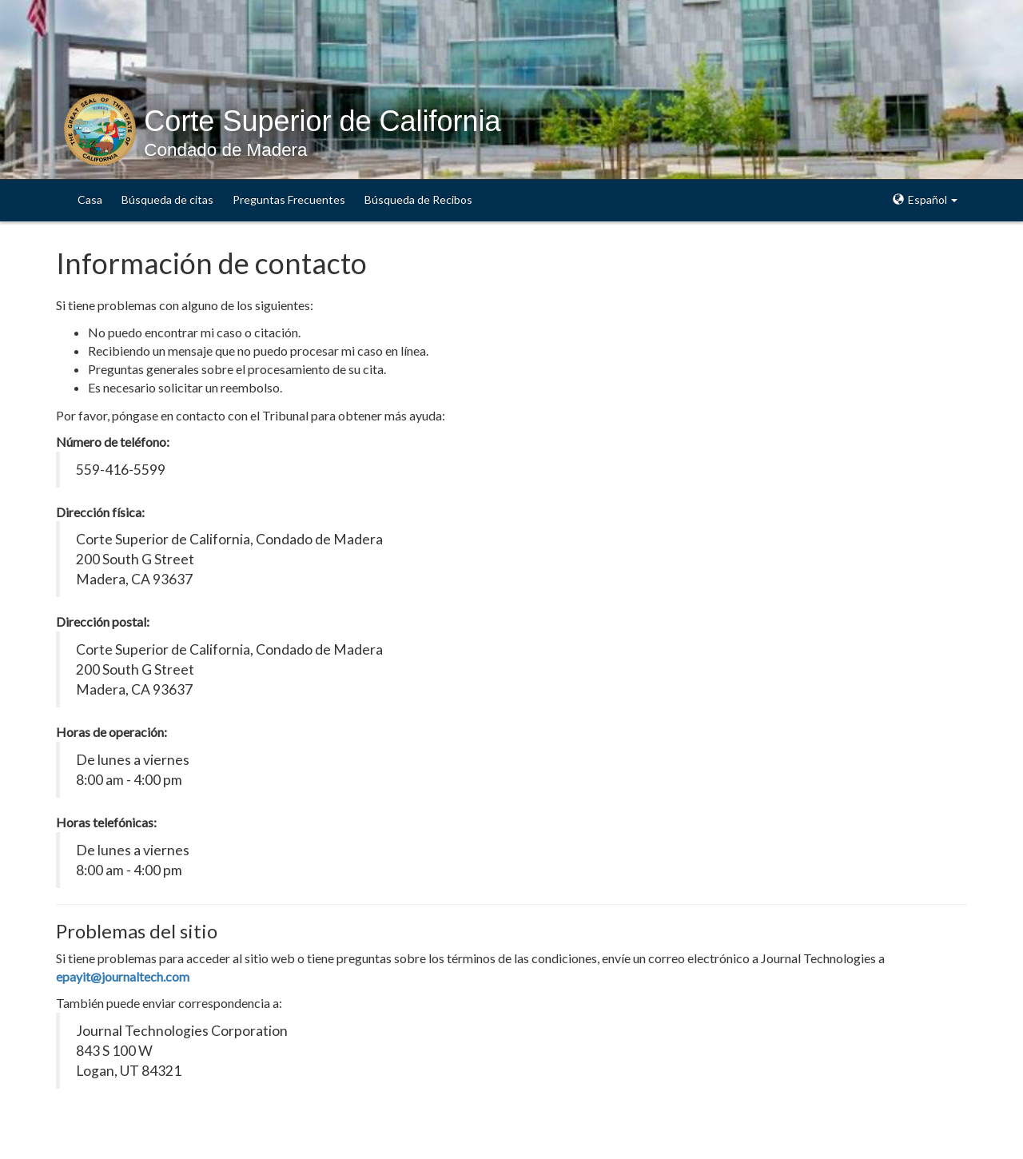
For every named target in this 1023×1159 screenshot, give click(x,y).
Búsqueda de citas (167, 199)
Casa (90, 199)
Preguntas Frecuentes (289, 199)
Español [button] (925, 199)
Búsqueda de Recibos (418, 199)
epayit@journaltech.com (122, 976)
